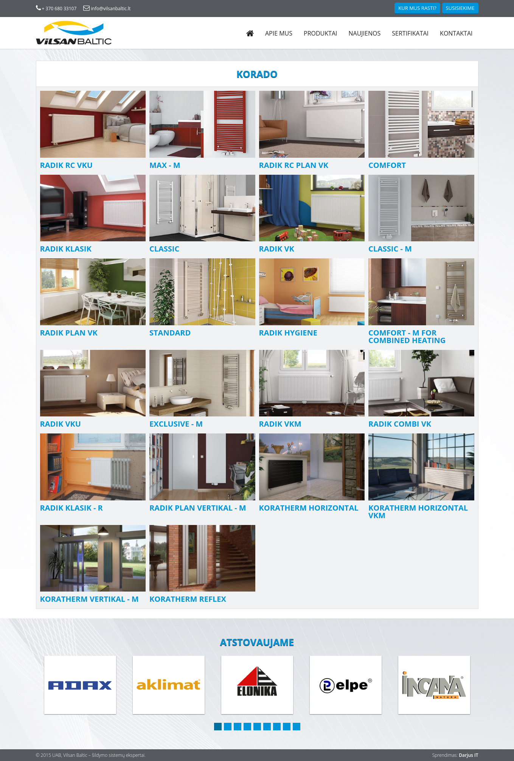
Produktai (320, 33)
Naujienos (364, 33)
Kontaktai (456, 33)
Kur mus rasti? (417, 8)
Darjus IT (468, 755)
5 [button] (257, 726)
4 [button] (247, 726)
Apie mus (278, 33)
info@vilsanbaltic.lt (106, 8)
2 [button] (227, 726)
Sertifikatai (410, 33)
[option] (80, 685)
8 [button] (286, 726)
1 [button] (218, 726)
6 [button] (267, 726)
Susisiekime (460, 8)
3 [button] (237, 726)
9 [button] (296, 726)
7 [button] (277, 726)
